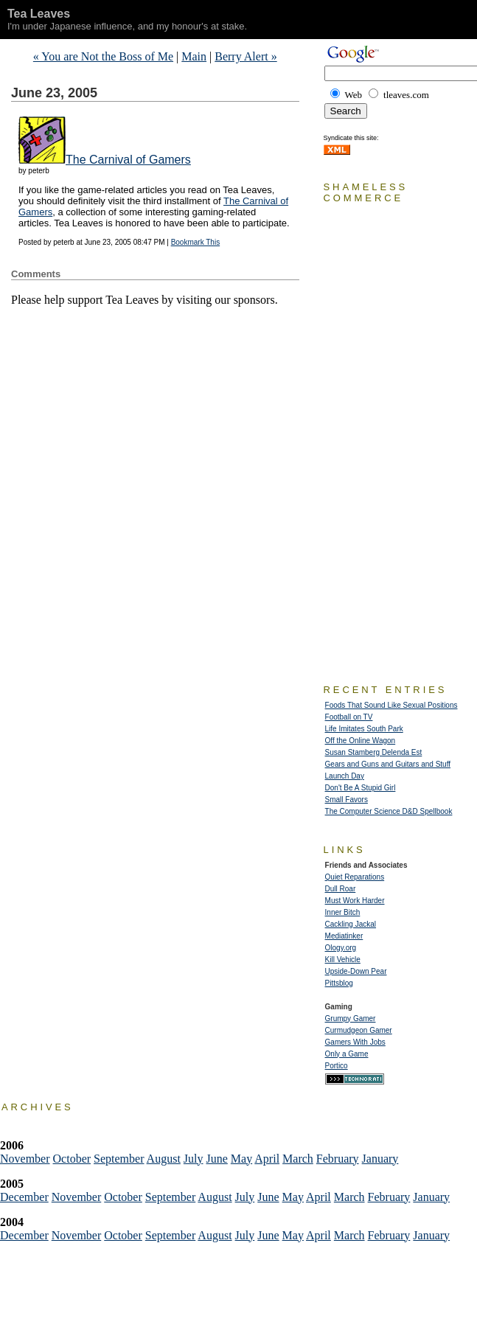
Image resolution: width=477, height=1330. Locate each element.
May (241, 1158)
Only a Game (347, 1054)
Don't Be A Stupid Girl (360, 788)
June (217, 1158)
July (193, 1158)
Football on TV (349, 717)
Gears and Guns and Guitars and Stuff (387, 764)
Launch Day (344, 776)
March (297, 1158)
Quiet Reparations (355, 877)
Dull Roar (340, 889)
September (119, 1158)
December (24, 1197)
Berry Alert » (245, 56)
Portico (336, 1066)
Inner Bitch (343, 912)
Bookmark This (195, 242)
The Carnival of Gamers (128, 159)
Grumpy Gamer (350, 1018)
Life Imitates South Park (364, 729)
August (164, 1158)
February (337, 1158)
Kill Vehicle (343, 959)
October (72, 1158)
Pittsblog (339, 983)
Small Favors (346, 799)
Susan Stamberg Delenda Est (373, 752)
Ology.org (341, 948)
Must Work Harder (355, 900)
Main (193, 56)
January (380, 1158)
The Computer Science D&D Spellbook (389, 811)
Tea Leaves (38, 13)
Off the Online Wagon (360, 741)
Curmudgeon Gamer (358, 1030)
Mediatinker (344, 936)
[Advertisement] (183, 329)
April (266, 1158)
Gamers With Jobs (355, 1042)
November (25, 1158)
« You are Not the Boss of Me (103, 56)
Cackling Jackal (350, 924)
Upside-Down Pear (356, 971)
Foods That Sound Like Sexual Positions (391, 705)
